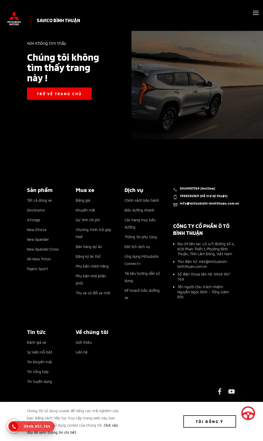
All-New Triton (39, 258)
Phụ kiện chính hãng (92, 265)
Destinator (36, 209)
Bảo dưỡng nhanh (139, 209)
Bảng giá (83, 200)
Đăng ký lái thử (88, 256)
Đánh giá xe (36, 342)
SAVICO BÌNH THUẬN (58, 20)
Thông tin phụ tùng (141, 236)
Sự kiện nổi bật (39, 351)
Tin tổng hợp (38, 371)
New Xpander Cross (43, 248)
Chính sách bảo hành (142, 200)
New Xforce (36, 229)
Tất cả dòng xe (39, 200)
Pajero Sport (37, 268)
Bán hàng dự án (89, 246)
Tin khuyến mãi (39, 361)
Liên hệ (82, 351)
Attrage (33, 219)
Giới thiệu (84, 342)
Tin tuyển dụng (39, 381)
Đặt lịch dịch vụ (137, 246)
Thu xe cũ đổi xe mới (93, 292)
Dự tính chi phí (88, 219)
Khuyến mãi (85, 209)
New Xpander (38, 239)
